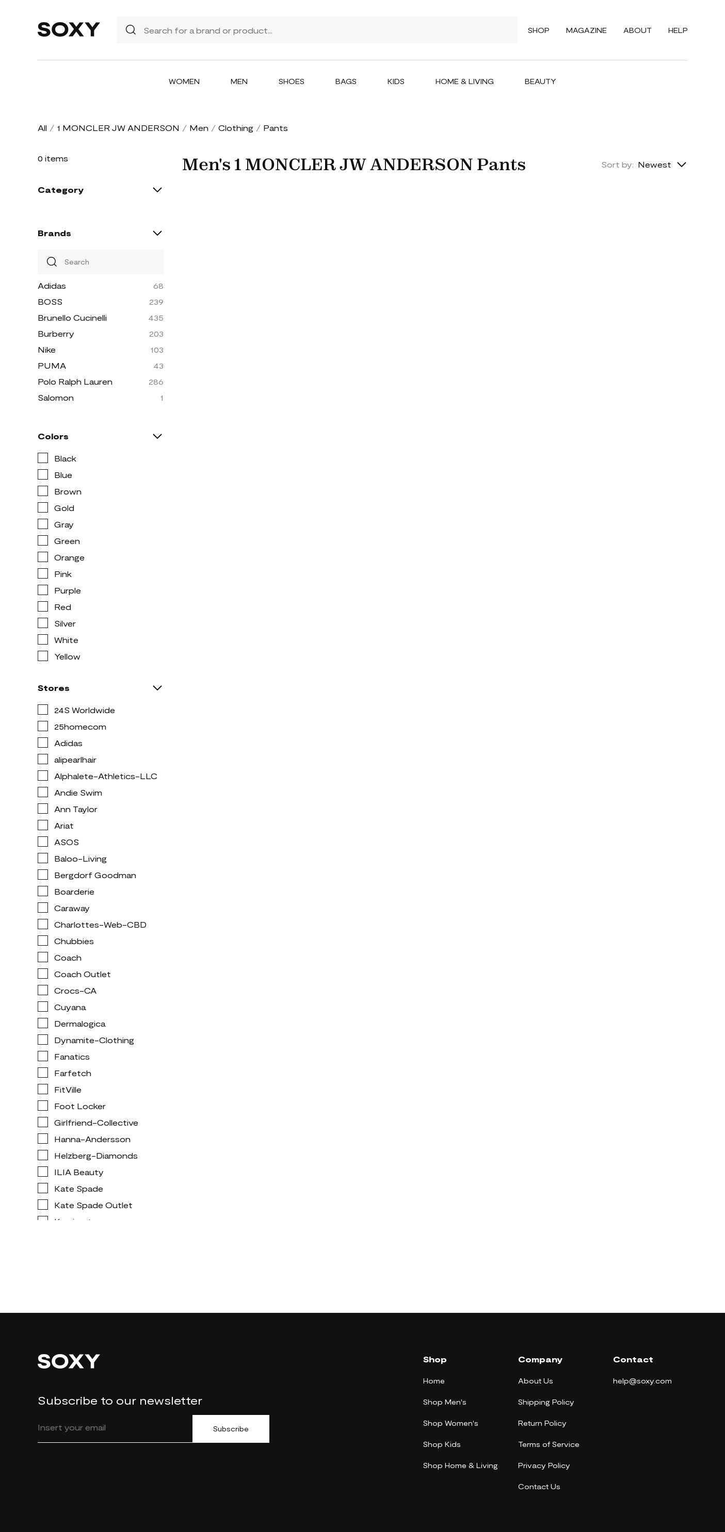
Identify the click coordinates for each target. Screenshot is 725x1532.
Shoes (291, 81)
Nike (47, 349)
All (42, 128)
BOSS (50, 301)
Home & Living (465, 81)
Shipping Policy (546, 1401)
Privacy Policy (544, 1465)
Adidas (52, 285)
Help (678, 30)
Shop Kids (442, 1444)
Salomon (56, 397)
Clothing (235, 128)
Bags (346, 81)
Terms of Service (548, 1444)
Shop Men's (444, 1401)
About (637, 30)
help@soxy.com (642, 1380)
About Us (535, 1380)
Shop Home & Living (460, 1465)
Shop (539, 30)
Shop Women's (450, 1423)
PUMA (52, 365)
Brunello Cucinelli (72, 317)
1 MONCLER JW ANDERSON (118, 128)
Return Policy (542, 1423)
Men (239, 81)
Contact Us (539, 1486)
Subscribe (231, 1429)
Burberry (56, 333)
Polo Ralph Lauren (75, 381)
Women (184, 81)
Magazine (586, 30)
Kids (396, 81)
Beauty (540, 81)
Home (434, 1380)
